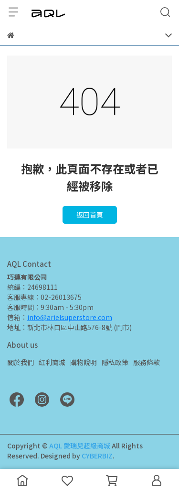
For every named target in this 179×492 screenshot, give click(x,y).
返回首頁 (89, 214)
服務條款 (146, 362)
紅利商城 (52, 362)
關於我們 (20, 362)
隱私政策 (115, 362)
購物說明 (83, 362)
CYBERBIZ (97, 455)
